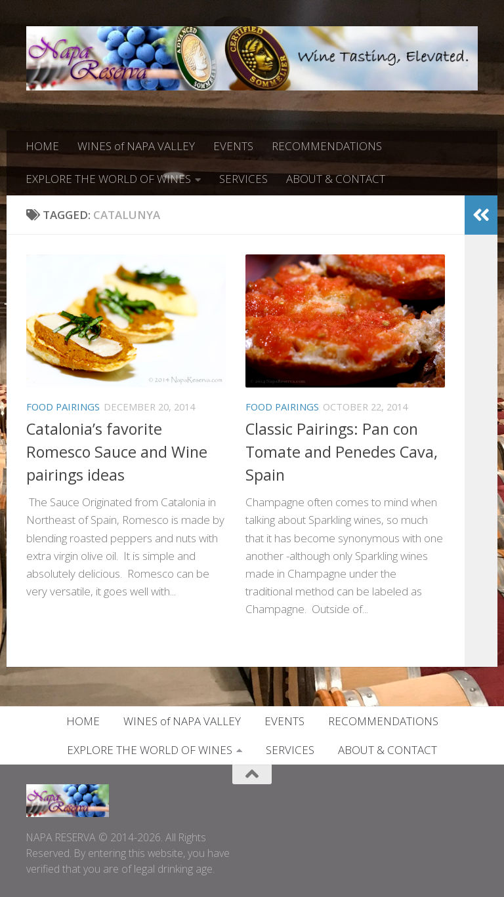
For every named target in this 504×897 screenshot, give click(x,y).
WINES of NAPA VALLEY (136, 145)
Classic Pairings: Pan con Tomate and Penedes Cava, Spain (341, 451)
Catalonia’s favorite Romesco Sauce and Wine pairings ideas (116, 451)
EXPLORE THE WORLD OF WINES (108, 178)
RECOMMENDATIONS (327, 145)
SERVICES (243, 178)
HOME (42, 145)
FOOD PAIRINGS (63, 406)
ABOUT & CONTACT (335, 178)
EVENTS (233, 145)
